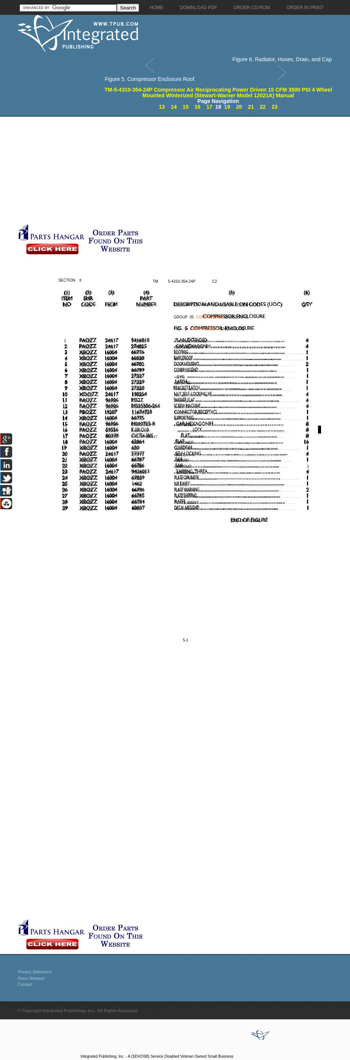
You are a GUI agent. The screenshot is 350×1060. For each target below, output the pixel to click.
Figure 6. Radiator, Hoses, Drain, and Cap (282, 59)
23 (275, 107)
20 (239, 107)
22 (263, 107)
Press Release (31, 978)
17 (209, 107)
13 (162, 107)
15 (186, 107)
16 (198, 107)
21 (251, 107)
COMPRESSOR (210, 317)
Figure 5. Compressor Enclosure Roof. (150, 79)
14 (174, 107)
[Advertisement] (179, 170)
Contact (25, 984)
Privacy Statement (34, 972)
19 (227, 107)
